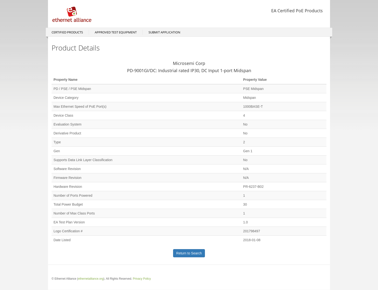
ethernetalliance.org (90, 278)
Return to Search (189, 253)
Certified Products (67, 32)
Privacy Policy (142, 278)
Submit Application (164, 32)
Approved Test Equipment (116, 32)
